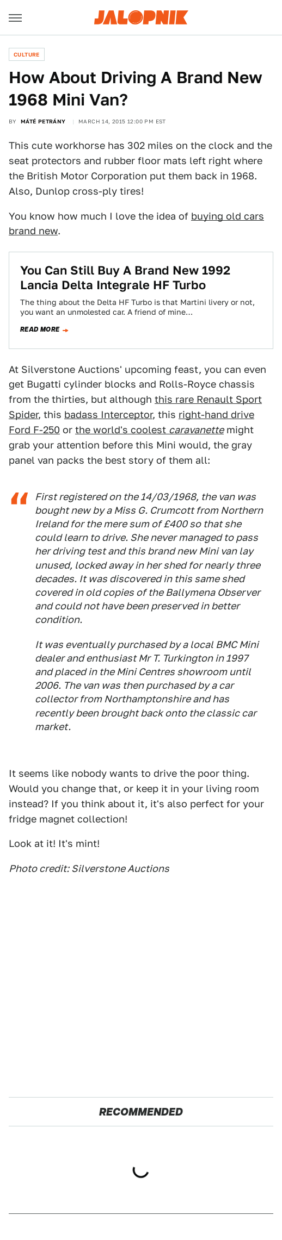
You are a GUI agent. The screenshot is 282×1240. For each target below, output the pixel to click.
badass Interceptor (108, 414)
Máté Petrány (43, 121)
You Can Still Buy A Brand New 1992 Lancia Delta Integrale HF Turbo (125, 277)
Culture (27, 54)
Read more (40, 329)
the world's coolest (149, 429)
